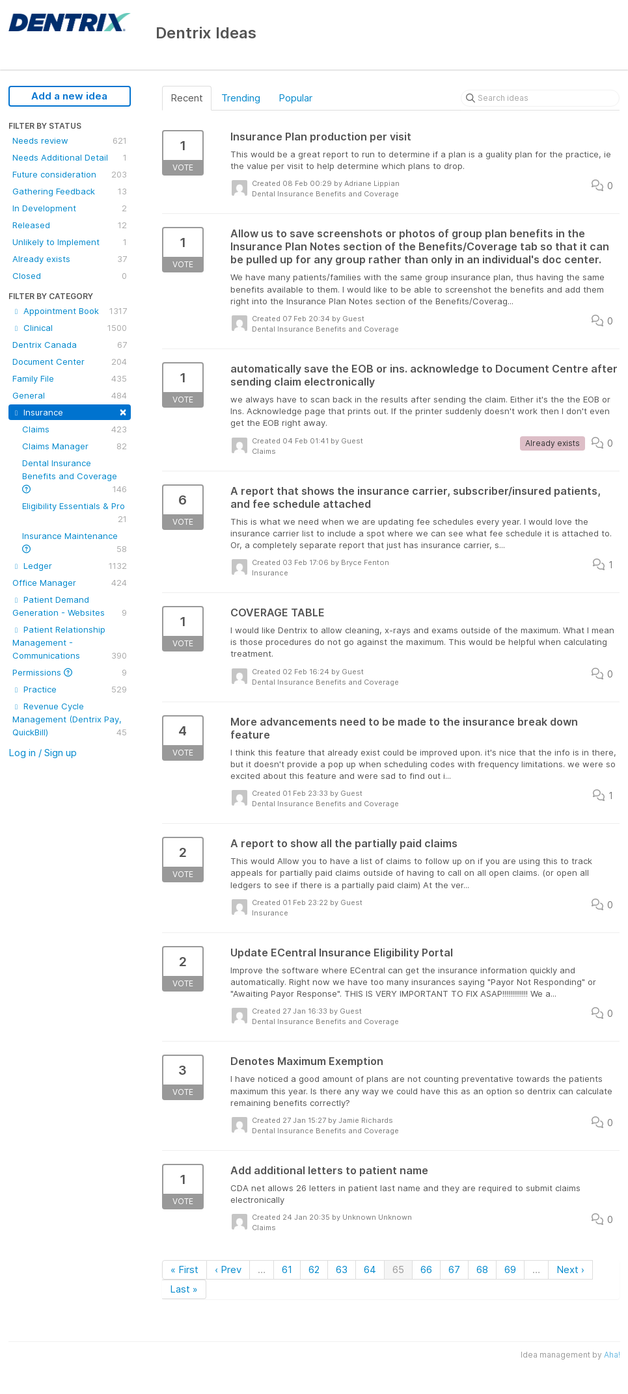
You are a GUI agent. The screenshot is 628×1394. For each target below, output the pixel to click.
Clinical (69, 327)
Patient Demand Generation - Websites (69, 606)
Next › (570, 1269)
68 (482, 1269)
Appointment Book (69, 310)
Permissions (69, 672)
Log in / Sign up (42, 752)
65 (398, 1269)
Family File (69, 378)
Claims (74, 429)
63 (342, 1269)
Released (69, 224)
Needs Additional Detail (69, 157)
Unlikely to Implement (69, 241)
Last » (184, 1289)
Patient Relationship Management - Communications (69, 643)
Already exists (69, 258)
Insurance (69, 411)
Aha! (612, 1355)
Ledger (69, 565)
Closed (69, 275)
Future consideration (69, 174)
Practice (69, 689)
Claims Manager (74, 446)
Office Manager (69, 582)
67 (454, 1269)
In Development (69, 208)
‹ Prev (228, 1269)
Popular (295, 98)
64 (370, 1269)
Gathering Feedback (69, 191)
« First (184, 1269)
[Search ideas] (540, 98)
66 (426, 1269)
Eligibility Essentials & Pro (74, 513)
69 (510, 1269)
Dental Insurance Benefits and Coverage (74, 476)
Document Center (69, 361)
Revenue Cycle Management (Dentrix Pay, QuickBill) (69, 720)
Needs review (69, 140)
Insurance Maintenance (74, 543)
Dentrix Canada (69, 344)
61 (287, 1269)
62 (314, 1269)
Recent (187, 98)
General (69, 395)
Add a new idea (69, 96)
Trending (240, 98)
